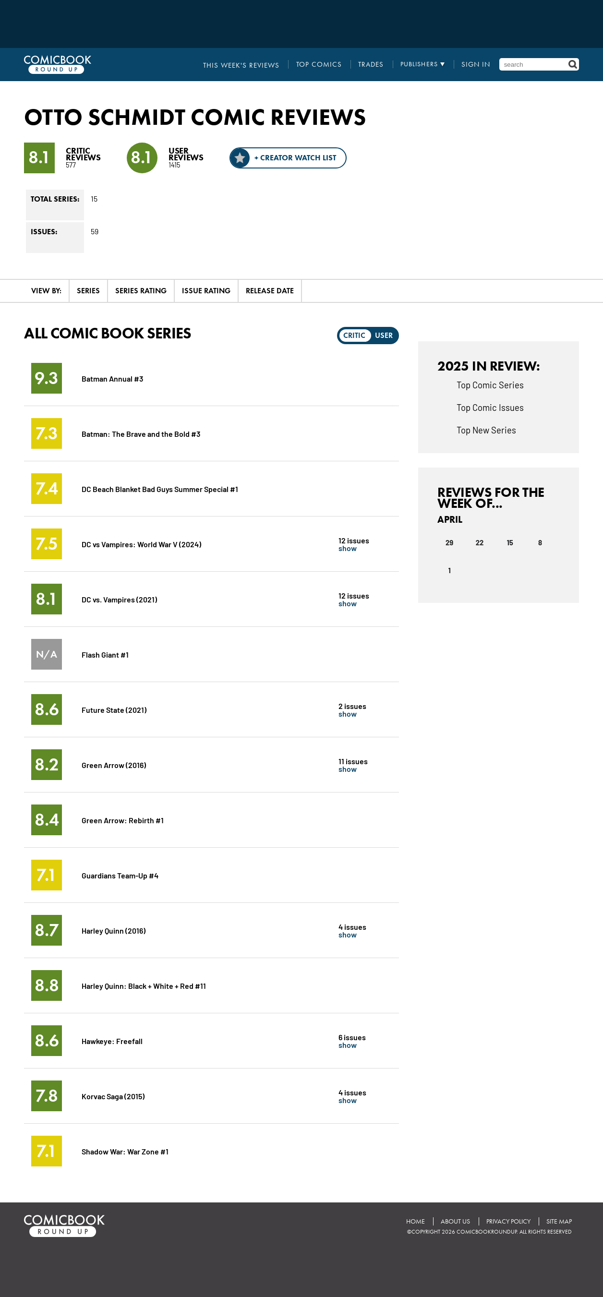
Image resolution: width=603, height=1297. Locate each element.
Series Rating (141, 290)
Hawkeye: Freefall (112, 1040)
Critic (354, 335)
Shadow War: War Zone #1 (125, 1151)
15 (510, 542)
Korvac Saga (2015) (113, 1096)
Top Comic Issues (490, 407)
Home (414, 1221)
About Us (455, 1221)
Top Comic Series (490, 384)
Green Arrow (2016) (114, 764)
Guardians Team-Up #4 (120, 875)
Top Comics (324, 64)
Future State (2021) (114, 709)
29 (449, 542)
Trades (374, 64)
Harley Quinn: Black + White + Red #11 (144, 985)
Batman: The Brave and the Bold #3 (141, 433)
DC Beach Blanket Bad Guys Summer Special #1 (160, 488)
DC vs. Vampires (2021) (119, 599)
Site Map (559, 1221)
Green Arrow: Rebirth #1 (123, 820)
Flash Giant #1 (105, 654)
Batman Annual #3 (113, 378)
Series (88, 290)
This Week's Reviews (252, 64)
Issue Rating (206, 290)
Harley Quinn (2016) (113, 930)
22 (480, 542)
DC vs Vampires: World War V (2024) (141, 544)
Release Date (270, 290)
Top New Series (486, 429)
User (384, 335)
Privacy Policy (508, 1221)
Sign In (477, 64)
